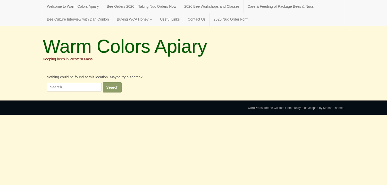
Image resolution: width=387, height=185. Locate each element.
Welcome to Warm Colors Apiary (73, 6)
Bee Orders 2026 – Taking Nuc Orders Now (141, 6)
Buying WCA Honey (134, 19)
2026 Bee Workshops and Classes (212, 6)
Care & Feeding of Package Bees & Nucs (281, 6)
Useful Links (170, 19)
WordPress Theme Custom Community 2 (275, 108)
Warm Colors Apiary (125, 46)
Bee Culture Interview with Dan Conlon (78, 19)
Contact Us (197, 19)
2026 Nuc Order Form (231, 19)
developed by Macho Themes (324, 108)
